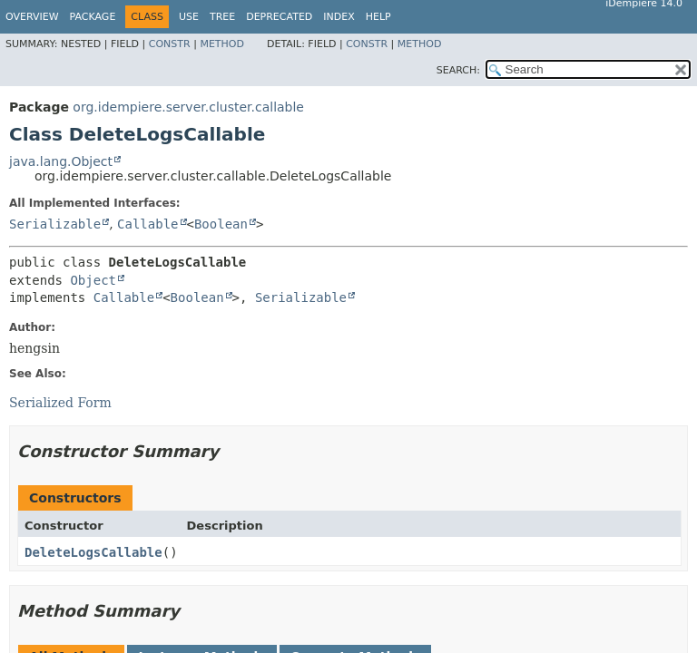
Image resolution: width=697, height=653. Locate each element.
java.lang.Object (61, 161)
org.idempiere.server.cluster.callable (188, 107)
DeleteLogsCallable (93, 552)
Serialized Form (60, 402)
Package (93, 17)
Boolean (221, 224)
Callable (147, 224)
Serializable (55, 224)
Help (378, 17)
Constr (170, 44)
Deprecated (279, 17)
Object (93, 280)
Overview (32, 17)
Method (222, 44)
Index (338, 17)
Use (189, 17)
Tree (222, 17)
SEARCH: (458, 70)
